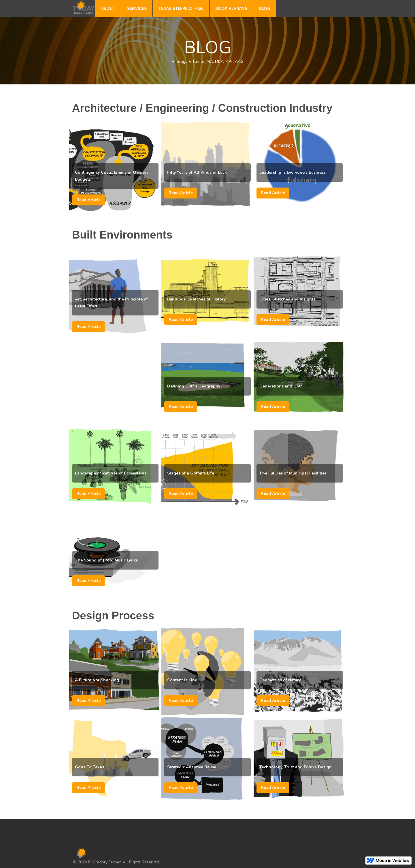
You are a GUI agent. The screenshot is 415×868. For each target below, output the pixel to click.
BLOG (264, 8)
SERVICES (137, 8)
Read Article (88, 200)
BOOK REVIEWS (231, 8)
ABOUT (108, 8)
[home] (83, 7)
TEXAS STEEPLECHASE (181, 8)
